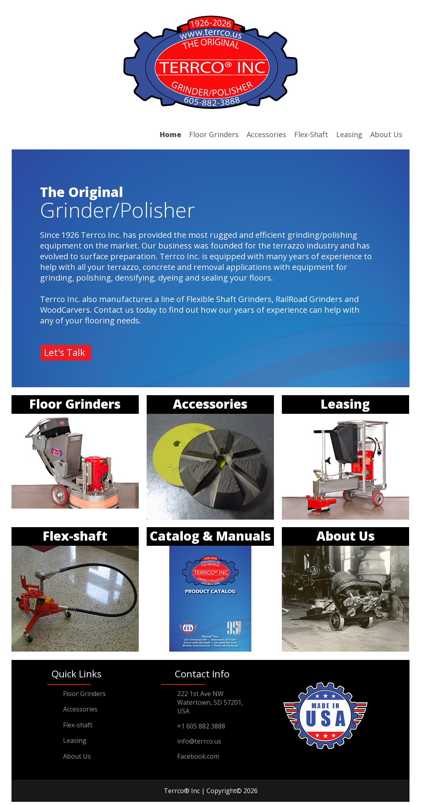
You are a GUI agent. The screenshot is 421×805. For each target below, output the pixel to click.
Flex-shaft (77, 725)
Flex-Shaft (311, 134)
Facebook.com (198, 756)
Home (170, 134)
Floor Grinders (214, 134)
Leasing (349, 134)
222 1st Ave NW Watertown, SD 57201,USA (210, 702)
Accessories (266, 134)
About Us (386, 134)
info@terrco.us (199, 741)
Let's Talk (64, 352)
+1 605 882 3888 (201, 726)
